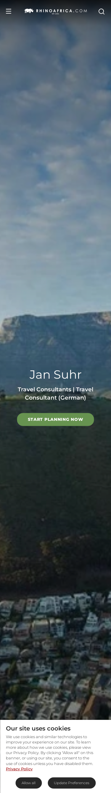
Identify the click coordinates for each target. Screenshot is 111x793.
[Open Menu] (8, 11)
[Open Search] (101, 11)
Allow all (29, 783)
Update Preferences (71, 783)
